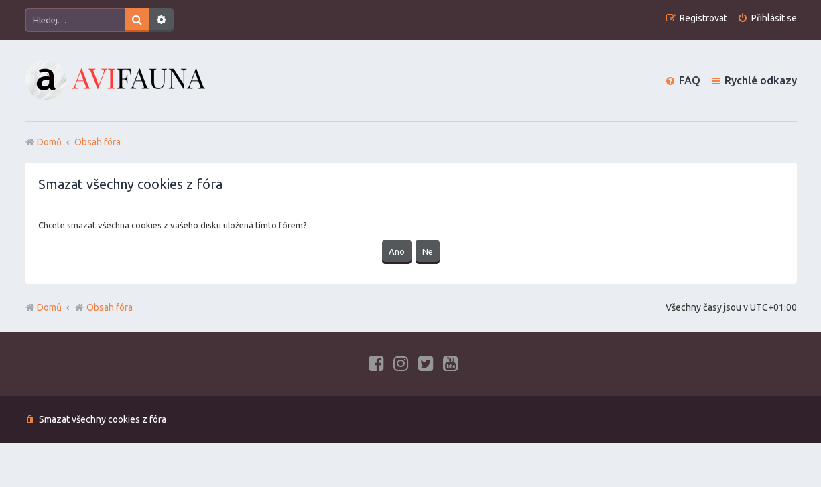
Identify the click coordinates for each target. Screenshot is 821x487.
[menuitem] (767, 18)
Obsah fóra (103, 307)
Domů (49, 307)
